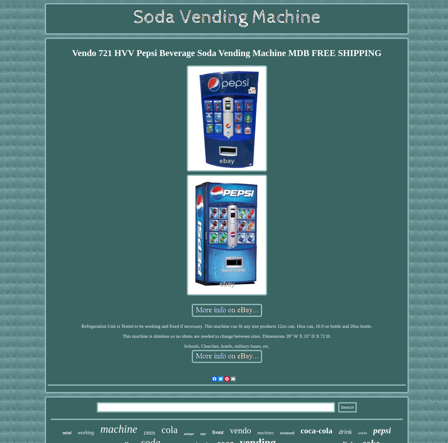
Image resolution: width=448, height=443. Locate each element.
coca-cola (316, 430)
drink (345, 431)
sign (203, 434)
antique (189, 434)
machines (265, 433)
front (218, 432)
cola (170, 429)
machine (118, 429)
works (362, 433)
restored (287, 433)
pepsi (382, 430)
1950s (149, 433)
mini (67, 432)
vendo (240, 430)
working (86, 432)
